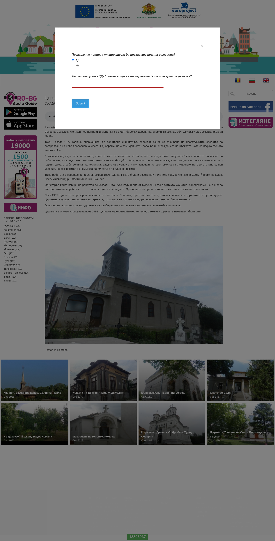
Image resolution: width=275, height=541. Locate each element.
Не (77, 65)
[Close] (202, 46)
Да (77, 60)
